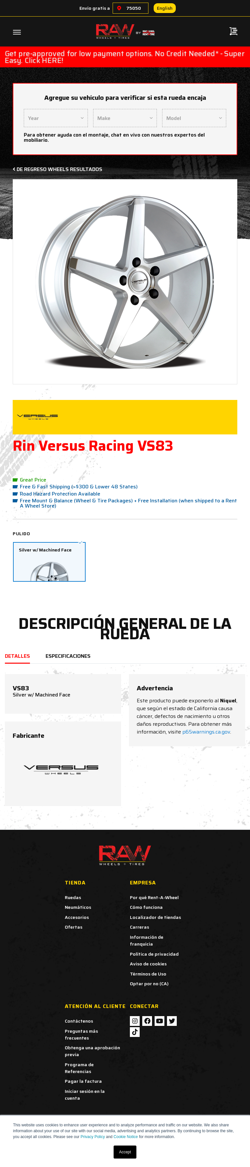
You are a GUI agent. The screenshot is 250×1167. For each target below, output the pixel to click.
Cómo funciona (146, 907)
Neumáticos (78, 907)
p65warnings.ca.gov (206, 732)
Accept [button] (125, 1152)
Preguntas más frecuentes (81, 1034)
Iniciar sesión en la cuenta (85, 1095)
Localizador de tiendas (155, 917)
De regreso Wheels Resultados (57, 169)
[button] (35, 282)
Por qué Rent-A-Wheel (154, 897)
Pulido (21, 533)
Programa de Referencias (79, 1068)
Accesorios (77, 917)
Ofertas (73, 927)
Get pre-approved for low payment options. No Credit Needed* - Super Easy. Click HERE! (124, 56)
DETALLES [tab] (17, 656)
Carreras (139, 927)
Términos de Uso (148, 973)
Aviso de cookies (148, 963)
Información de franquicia (146, 941)
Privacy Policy (92, 1136)
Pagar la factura (83, 1081)
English (165, 8)
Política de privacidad (154, 954)
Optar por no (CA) (149, 983)
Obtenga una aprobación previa (92, 1051)
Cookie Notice (126, 1136)
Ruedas (73, 897)
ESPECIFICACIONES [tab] (68, 656)
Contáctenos (79, 1021)
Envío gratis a (94, 8)
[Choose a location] (119, 8)
